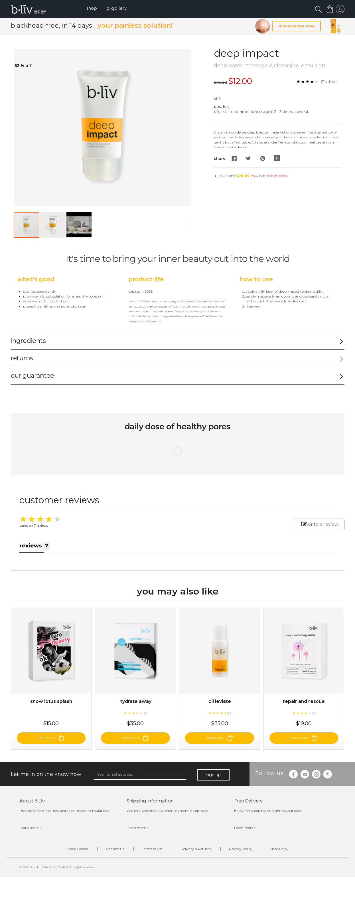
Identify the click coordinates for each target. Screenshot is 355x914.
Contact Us (115, 849)
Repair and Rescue (304, 701)
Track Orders (77, 849)
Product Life (146, 279)
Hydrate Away (135, 701)
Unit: (218, 98)
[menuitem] (91, 8)
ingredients (28, 341)
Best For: (221, 106)
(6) (145, 713)
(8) (314, 713)
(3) (229, 713)
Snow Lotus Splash (51, 701)
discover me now (296, 26)
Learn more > (30, 828)
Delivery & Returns (195, 849)
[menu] (106, 8)
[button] (53, 224)
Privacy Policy (240, 849)
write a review (319, 524)
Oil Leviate (219, 701)
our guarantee (32, 375)
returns (22, 358)
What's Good (35, 279)
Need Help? (279, 849)
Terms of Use (152, 849)
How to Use (256, 279)
